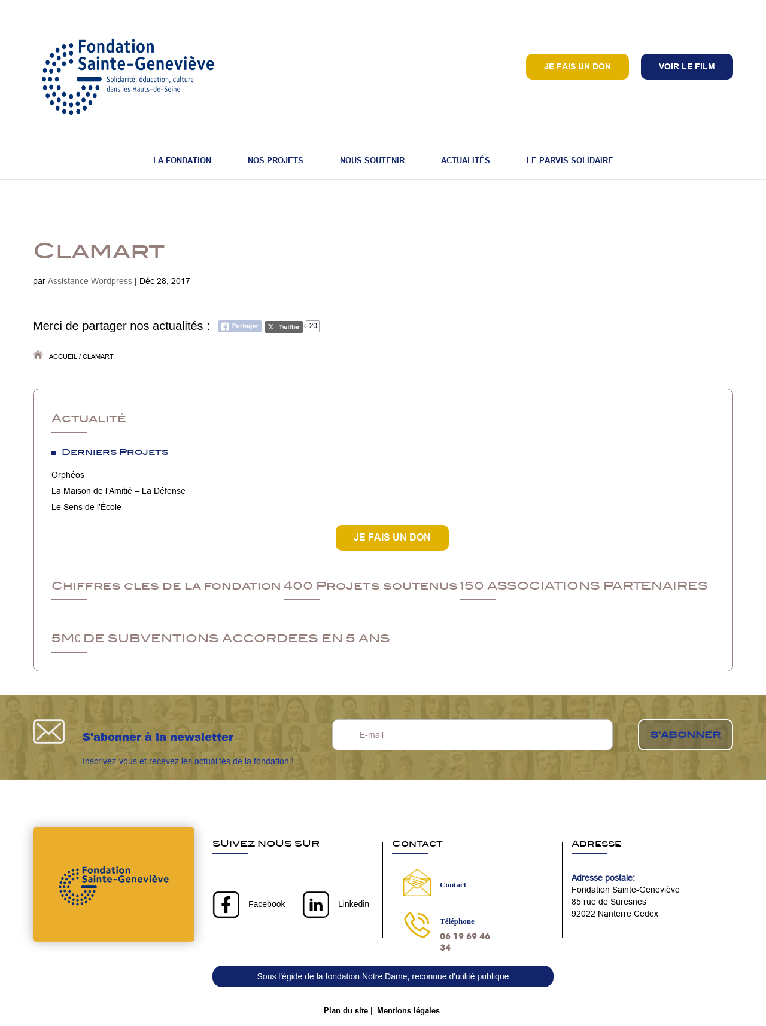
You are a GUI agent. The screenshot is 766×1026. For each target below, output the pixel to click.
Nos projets (275, 160)
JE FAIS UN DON (392, 537)
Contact (453, 884)
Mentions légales (408, 1010)
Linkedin (353, 904)
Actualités (465, 160)
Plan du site (346, 1010)
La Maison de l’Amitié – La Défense (118, 491)
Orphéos (67, 475)
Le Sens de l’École (86, 507)
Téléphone (457, 921)
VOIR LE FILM (687, 66)
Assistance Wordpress (90, 281)
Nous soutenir (372, 160)
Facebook (266, 904)
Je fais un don (577, 66)
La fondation (182, 160)
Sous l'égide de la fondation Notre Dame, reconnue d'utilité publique (383, 976)
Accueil (63, 356)
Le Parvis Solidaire (570, 160)
